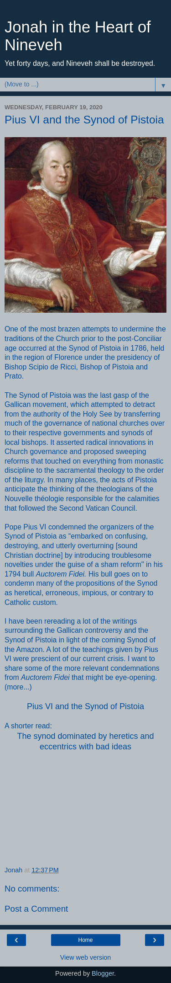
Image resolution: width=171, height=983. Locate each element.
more (15, 687)
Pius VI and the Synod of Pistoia (85, 706)
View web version (85, 957)
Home (85, 940)
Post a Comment (36, 909)
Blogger (103, 973)
